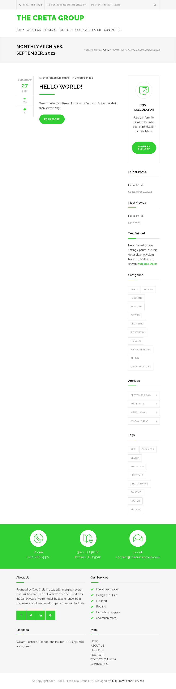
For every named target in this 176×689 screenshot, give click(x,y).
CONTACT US (112, 29)
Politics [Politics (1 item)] (136, 492)
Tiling (135, 358)
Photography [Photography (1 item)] (139, 483)
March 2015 (144, 412)
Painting (136, 306)
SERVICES (50, 29)
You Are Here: (92, 49)
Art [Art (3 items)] (133, 449)
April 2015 (144, 403)
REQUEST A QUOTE (144, 148)
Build (134, 289)
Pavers (135, 315)
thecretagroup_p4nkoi (56, 77)
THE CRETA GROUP (50, 18)
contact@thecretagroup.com (68, 4)
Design (148, 289)
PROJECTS (65, 29)
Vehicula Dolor (147, 263)
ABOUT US (34, 29)
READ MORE (52, 119)
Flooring (137, 298)
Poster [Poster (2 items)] (135, 501)
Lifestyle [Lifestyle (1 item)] (137, 475)
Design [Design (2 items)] (135, 458)
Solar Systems (141, 349)
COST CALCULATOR (88, 29)
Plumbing (137, 324)
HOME (105, 49)
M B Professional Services (128, 681)
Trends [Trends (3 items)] (135, 509)
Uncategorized (84, 77)
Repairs (136, 341)
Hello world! (61, 86)
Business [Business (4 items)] (148, 449)
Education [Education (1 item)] (137, 466)
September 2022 (144, 395)
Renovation (138, 332)
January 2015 (144, 421)
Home (20, 29)
